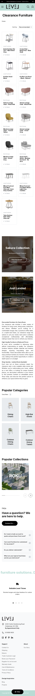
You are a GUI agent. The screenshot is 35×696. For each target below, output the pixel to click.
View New (17, 300)
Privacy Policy (6, 672)
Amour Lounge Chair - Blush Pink (25, 105)
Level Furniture (7, 46)
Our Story (27, 647)
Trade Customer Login (9, 656)
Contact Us (9, 523)
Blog (3, 682)
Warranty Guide (6, 664)
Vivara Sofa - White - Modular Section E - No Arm (25, 161)
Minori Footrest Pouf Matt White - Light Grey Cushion (25, 190)
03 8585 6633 (9, 632)
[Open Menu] (2, 6)
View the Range (17, 259)
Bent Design (6, 102)
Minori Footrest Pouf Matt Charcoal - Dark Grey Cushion (8, 190)
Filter (17, 692)
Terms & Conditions (8, 670)
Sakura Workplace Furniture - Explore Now (17, 1)
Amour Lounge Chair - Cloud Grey (24, 132)
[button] (32, 1)
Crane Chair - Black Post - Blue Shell (25, 50)
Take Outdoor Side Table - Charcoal (7, 218)
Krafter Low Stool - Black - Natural (25, 77)
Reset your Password (8, 659)
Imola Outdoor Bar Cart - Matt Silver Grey (9, 50)
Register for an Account (9, 661)
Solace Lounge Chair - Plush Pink (9, 105)
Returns (4, 653)
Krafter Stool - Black (8, 77)
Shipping (4, 650)
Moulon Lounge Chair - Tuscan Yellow (8, 132)
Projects (4, 685)
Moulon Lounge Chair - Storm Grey (8, 160)
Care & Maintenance (8, 667)
